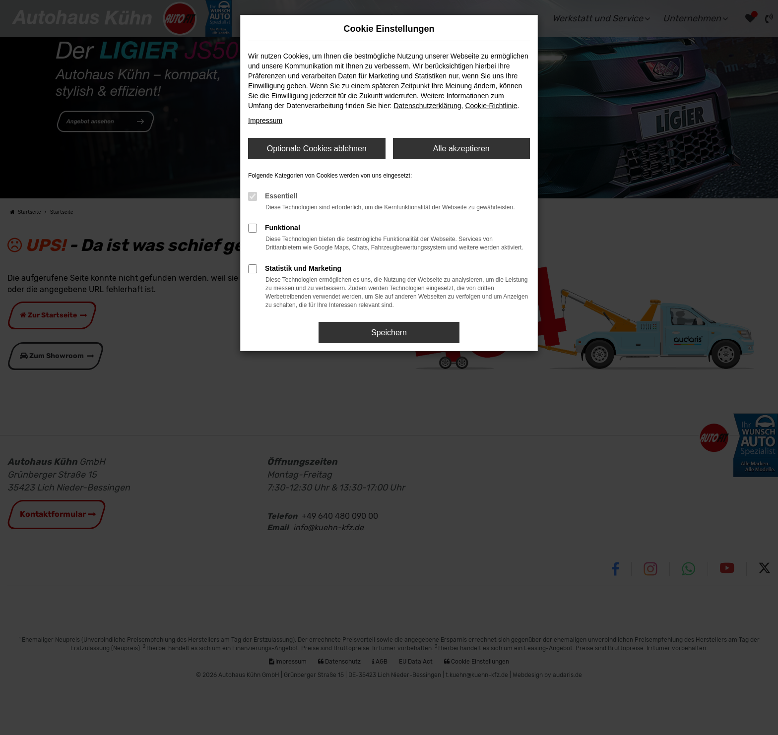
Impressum (265, 120)
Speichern (389, 332)
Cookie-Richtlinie (491, 106)
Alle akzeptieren (461, 148)
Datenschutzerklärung (427, 106)
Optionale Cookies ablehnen (317, 148)
